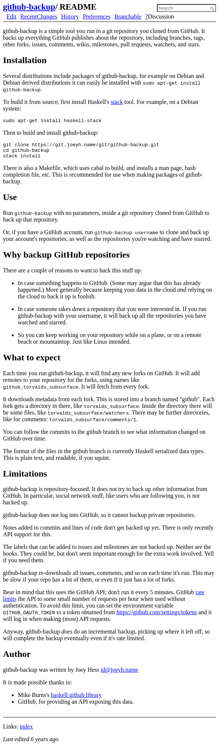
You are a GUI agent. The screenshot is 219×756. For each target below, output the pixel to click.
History (70, 16)
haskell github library (76, 699)
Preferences (97, 16)
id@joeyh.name (119, 674)
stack (117, 102)
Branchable (127, 16)
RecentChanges (39, 16)
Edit (12, 16)
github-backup (29, 7)
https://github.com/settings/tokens (157, 616)
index (26, 731)
